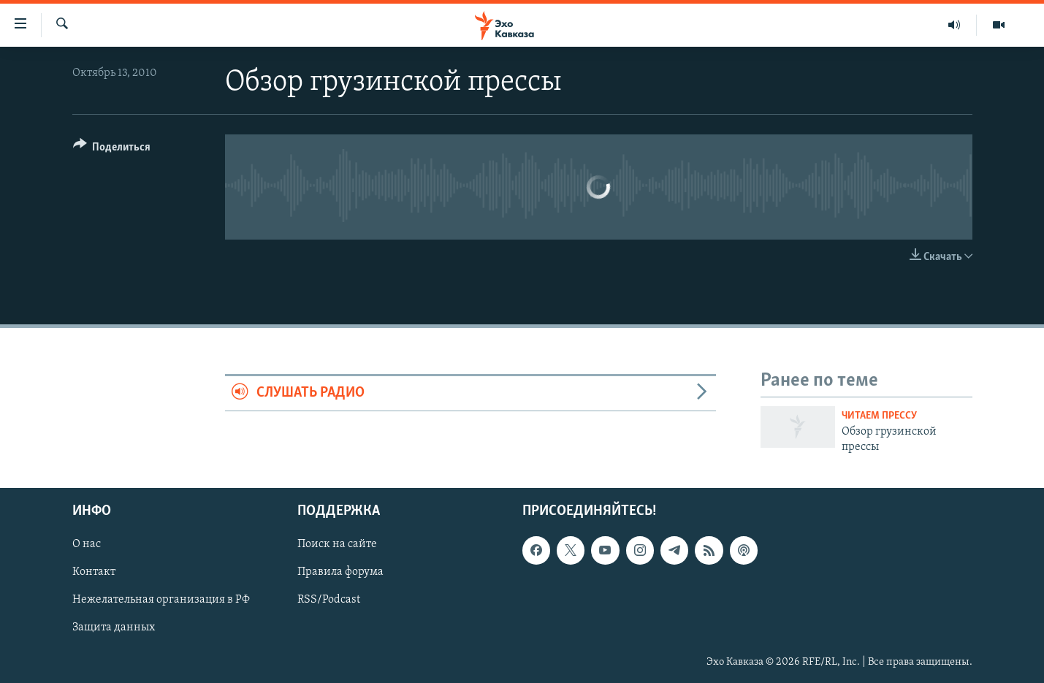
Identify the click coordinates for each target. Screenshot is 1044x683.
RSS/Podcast (328, 600)
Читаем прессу (879, 416)
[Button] (112, 149)
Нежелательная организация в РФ (161, 600)
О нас (86, 545)
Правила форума (340, 573)
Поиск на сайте (337, 545)
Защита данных (113, 628)
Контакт (93, 573)
